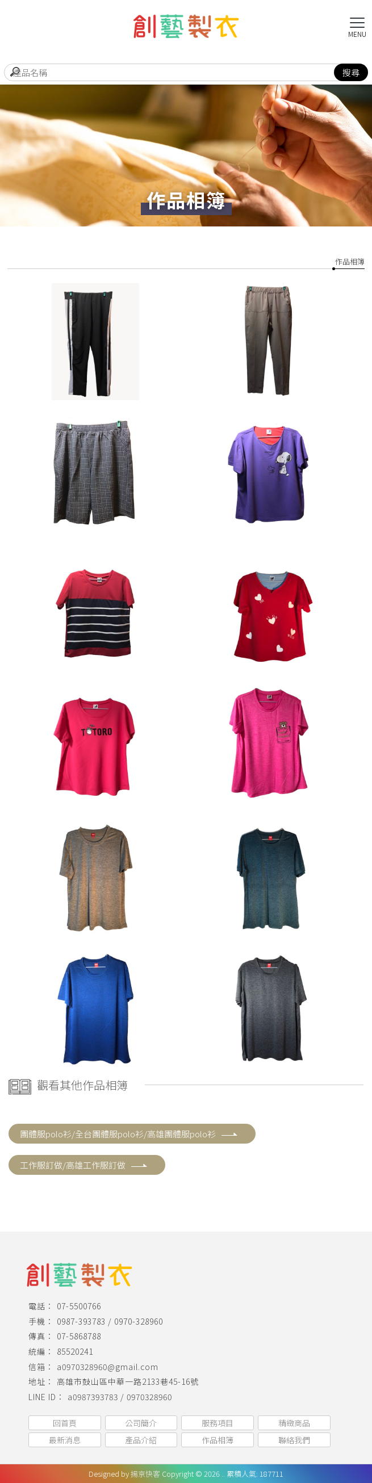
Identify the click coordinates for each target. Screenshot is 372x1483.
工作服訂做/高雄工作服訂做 (84, 1165)
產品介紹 (141, 1440)
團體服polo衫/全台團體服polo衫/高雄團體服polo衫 (129, 1134)
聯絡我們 (294, 1440)
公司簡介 (141, 1423)
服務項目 (217, 1423)
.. (223, 1473)
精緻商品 (294, 1423)
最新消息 (65, 1440)
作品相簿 (350, 261)
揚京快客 (145, 1473)
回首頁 (65, 1423)
